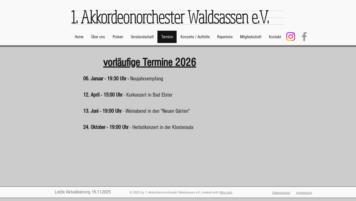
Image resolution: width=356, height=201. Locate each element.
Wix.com (226, 192)
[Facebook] (304, 36)
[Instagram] (290, 36)
